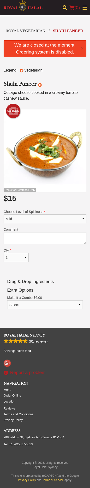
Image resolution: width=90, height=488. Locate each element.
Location (9, 401)
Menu (7, 390)
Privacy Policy (13, 420)
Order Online (12, 395)
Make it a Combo (45, 302)
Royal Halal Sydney (24, 335)
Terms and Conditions (18, 414)
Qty (16, 255)
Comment (45, 236)
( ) (74, 7)
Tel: (18, 444)
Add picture (13, 111)
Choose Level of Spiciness (45, 216)
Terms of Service (53, 480)
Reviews (9, 408)
